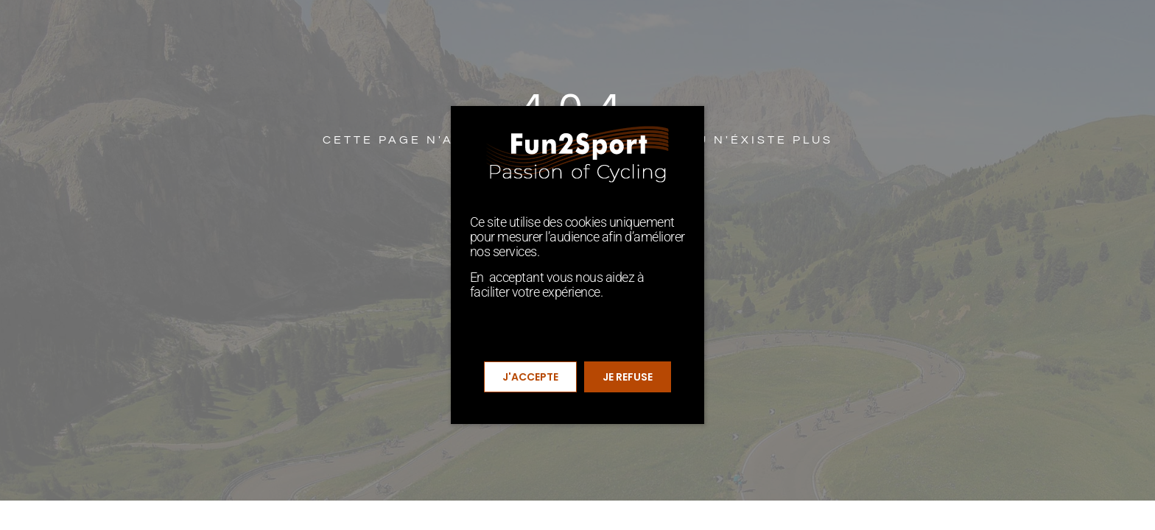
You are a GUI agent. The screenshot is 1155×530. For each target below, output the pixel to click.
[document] (577, 265)
